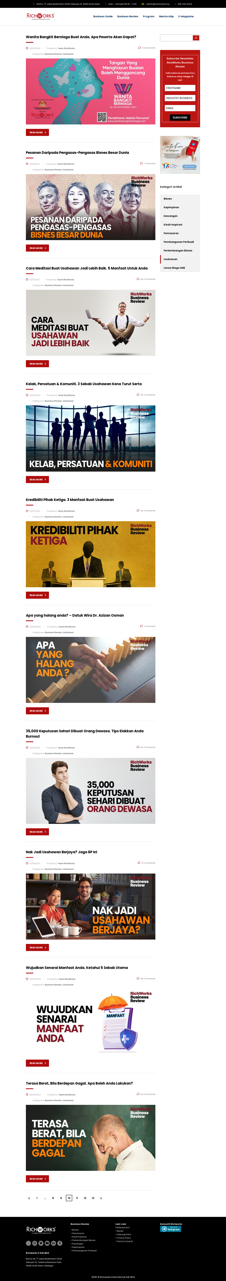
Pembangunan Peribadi (179, 242)
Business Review (127, 16)
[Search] (196, 38)
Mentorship (166, 16)
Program (148, 16)
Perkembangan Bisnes (178, 250)
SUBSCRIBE (180, 117)
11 (77, 1198)
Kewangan (171, 216)
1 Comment (147, 163)
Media (120, 1230)
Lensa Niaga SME (174, 268)
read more (38, 132)
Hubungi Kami (124, 1234)
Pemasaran (171, 233)
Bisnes (168, 199)
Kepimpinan (171, 207)
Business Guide (103, 16)
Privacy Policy (124, 1237)
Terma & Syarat (125, 1241)
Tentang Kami (122, 1227)
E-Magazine (186, 16)
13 (93, 1198)
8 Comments (146, 47)
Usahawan (170, 259)
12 (85, 1198)
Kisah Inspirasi (173, 224)
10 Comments (146, 862)
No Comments (146, 279)
